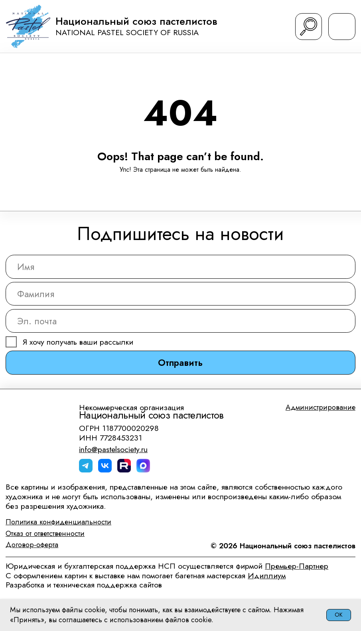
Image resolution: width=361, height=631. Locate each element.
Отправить (180, 362)
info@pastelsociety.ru (113, 449)
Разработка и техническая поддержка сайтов (84, 584)
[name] (180, 266)
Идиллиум (267, 575)
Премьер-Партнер (296, 565)
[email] (180, 321)
